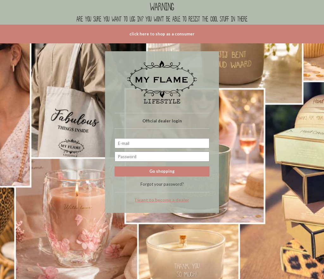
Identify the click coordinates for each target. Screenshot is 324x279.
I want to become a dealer (162, 199)
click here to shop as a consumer (162, 33)
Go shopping (162, 171)
